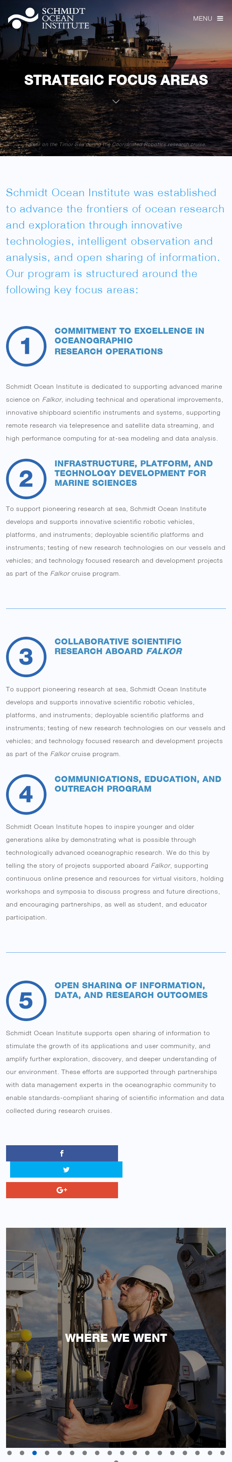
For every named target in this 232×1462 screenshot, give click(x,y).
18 (222, 1436)
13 (160, 1436)
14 (172, 1436)
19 (116, 1446)
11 (135, 1436)
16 (197, 1436)
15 (185, 1436)
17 (210, 1436)
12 (147, 1436)
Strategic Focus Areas (116, 80)
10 (122, 1436)
